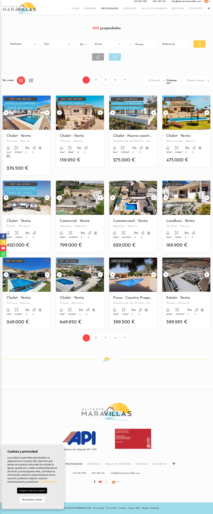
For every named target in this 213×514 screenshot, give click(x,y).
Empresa (90, 10)
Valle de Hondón (154, 10)
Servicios (130, 10)
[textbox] (23, 44)
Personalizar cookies (32, 499)
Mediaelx (154, 508)
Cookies (122, 508)
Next (47, 113)
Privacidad (111, 508)
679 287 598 (140, 3)
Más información (48, 481)
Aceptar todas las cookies (32, 490)
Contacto (196, 10)
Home (76, 10)
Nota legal (98, 508)
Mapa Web (134, 508)
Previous (6, 113)
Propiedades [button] (110, 10)
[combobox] (23, 44)
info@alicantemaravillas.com (186, 3)
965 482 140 (159, 3)
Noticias (178, 10)
